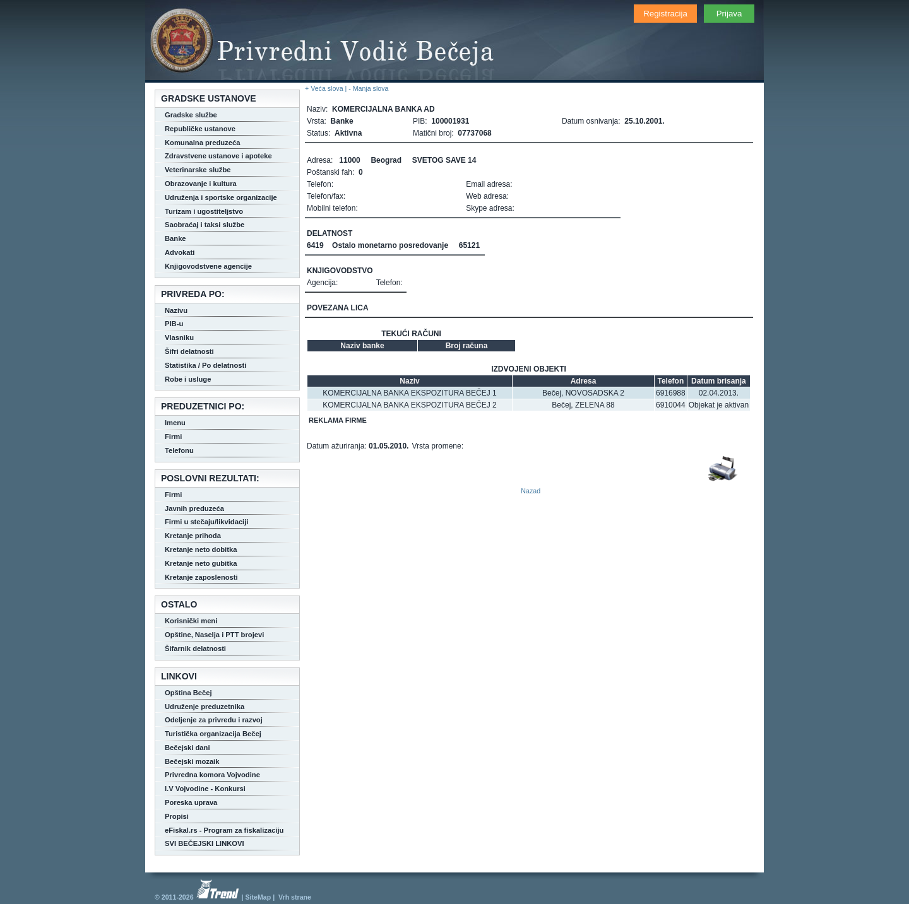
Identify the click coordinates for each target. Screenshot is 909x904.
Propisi (177, 816)
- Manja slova (368, 88)
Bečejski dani (187, 747)
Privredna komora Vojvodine (212, 774)
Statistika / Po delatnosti (205, 365)
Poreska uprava (191, 802)
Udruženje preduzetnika (204, 706)
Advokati (179, 252)
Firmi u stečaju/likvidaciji (206, 521)
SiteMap (258, 897)
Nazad (530, 491)
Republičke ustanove (200, 128)
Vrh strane (294, 897)
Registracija (665, 13)
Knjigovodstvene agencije (208, 266)
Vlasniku (179, 337)
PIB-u (174, 323)
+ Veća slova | (326, 88)
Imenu (175, 422)
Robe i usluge (188, 379)
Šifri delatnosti (189, 351)
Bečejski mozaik (192, 761)
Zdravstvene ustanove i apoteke (218, 156)
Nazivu (176, 310)
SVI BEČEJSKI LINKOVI (204, 843)
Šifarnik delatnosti (195, 648)
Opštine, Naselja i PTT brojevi (214, 634)
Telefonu (179, 450)
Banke (175, 238)
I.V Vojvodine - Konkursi (205, 788)
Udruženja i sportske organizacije (221, 197)
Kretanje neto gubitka (201, 563)
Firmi (173, 436)
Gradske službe (191, 115)
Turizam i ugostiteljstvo (204, 211)
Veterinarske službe (197, 169)
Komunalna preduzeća (202, 142)
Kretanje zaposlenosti (201, 577)
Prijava (729, 13)
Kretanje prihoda (193, 535)
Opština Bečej (188, 692)
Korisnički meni (191, 621)
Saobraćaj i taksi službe (204, 224)
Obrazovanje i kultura (201, 183)
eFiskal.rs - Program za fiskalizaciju (224, 830)
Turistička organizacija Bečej (213, 733)
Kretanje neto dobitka (201, 549)
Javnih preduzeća (194, 508)
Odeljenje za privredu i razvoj (214, 720)
